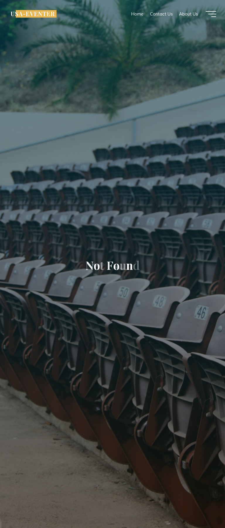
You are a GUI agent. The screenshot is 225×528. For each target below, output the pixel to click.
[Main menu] (211, 14)
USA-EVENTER (33, 14)
